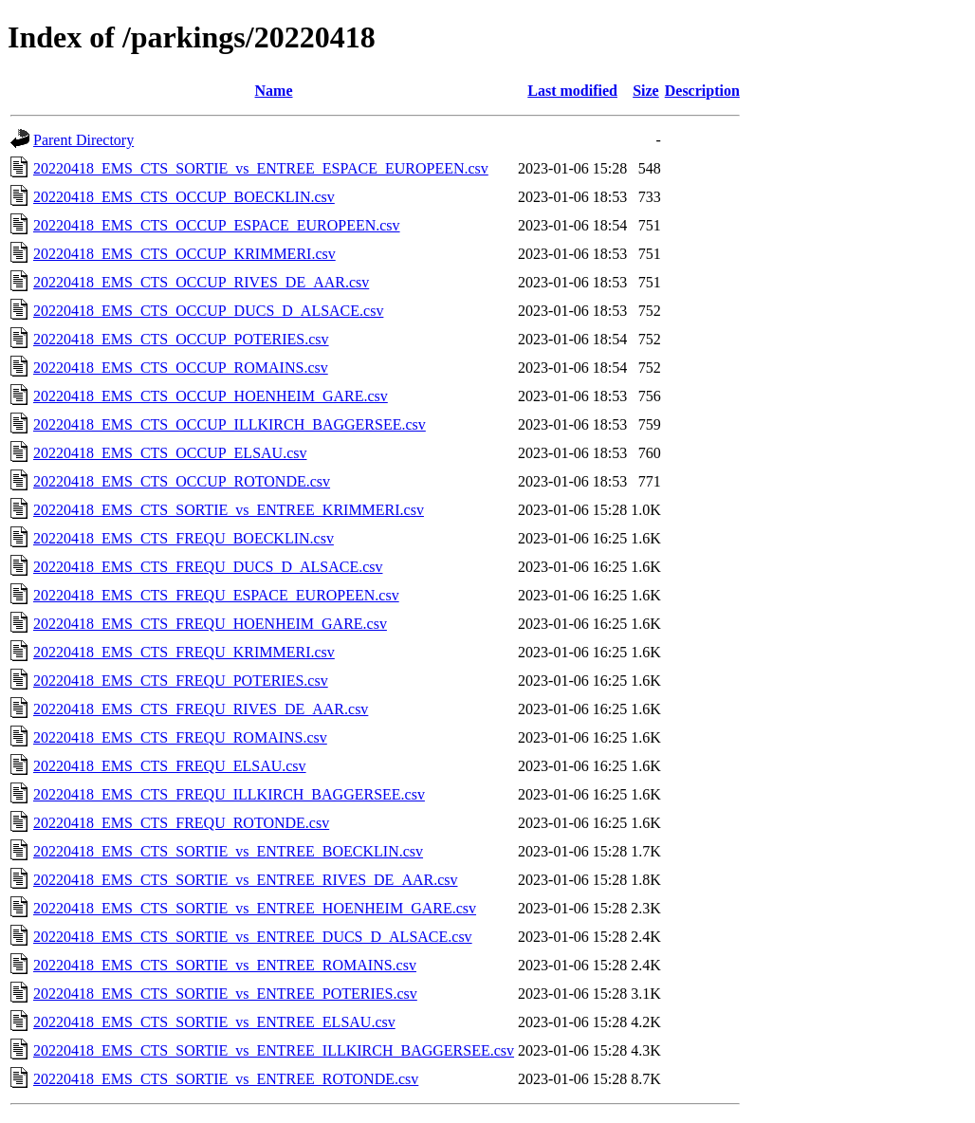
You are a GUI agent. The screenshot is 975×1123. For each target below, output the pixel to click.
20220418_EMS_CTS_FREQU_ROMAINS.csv (180, 737)
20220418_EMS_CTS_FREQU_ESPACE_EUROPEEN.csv (216, 595)
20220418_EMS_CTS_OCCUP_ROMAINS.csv (180, 367)
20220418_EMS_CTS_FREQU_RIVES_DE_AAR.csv (200, 709)
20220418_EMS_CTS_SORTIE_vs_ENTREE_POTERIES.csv (225, 993)
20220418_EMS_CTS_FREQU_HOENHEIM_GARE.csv (210, 624)
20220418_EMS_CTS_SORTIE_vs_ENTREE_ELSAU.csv (214, 1022)
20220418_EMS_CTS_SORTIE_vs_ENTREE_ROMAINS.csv (224, 965)
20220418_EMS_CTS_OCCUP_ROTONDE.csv (181, 481)
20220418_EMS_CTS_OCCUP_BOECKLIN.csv (184, 197)
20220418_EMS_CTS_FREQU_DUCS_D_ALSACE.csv (207, 567)
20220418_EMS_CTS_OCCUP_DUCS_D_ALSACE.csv (208, 311)
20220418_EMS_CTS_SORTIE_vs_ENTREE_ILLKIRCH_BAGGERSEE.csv (273, 1050)
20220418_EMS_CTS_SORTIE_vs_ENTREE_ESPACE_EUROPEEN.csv (260, 168)
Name (274, 91)
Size (646, 91)
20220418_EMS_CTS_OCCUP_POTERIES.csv (181, 339)
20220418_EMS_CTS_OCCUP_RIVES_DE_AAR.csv (201, 282)
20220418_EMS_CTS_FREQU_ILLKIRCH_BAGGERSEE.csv (229, 794)
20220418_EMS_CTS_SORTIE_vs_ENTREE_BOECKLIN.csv (228, 851)
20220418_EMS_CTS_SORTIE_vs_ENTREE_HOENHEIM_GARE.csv (254, 908)
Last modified (572, 91)
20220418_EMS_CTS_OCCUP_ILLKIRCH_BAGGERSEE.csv (229, 424)
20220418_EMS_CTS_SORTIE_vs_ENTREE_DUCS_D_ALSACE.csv (252, 937)
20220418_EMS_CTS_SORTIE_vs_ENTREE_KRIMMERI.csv (228, 510)
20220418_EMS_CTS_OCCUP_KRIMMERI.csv (184, 254)
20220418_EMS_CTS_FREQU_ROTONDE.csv (181, 823)
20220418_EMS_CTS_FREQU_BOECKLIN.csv (183, 538)
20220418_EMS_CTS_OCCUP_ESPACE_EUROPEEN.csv (216, 225)
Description (702, 91)
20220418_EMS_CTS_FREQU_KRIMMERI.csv (184, 652)
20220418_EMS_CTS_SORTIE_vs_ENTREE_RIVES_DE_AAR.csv (245, 880)
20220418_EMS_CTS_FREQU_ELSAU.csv (169, 766)
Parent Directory (83, 140)
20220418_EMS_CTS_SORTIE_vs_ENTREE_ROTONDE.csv (225, 1079)
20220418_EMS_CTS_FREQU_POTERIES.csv (180, 680)
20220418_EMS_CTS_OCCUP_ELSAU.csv (169, 453)
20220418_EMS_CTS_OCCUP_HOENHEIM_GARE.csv (210, 396)
